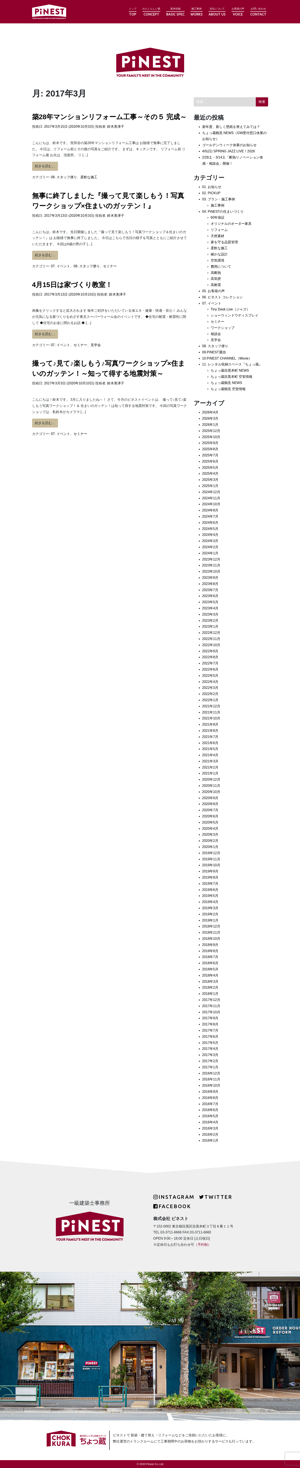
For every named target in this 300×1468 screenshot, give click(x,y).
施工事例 (197, 12)
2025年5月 (210, 467)
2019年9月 (210, 871)
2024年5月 (210, 529)
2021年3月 (210, 761)
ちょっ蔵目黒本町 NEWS (230, 370)
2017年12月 (211, 1000)
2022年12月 (211, 632)
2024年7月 (210, 516)
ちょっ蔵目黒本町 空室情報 (231, 376)
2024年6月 (210, 522)
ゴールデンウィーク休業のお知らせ (229, 145)
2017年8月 (210, 1024)
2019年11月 (211, 859)
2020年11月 (211, 785)
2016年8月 (210, 1098)
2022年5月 (210, 675)
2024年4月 (210, 535)
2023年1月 (210, 626)
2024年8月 (210, 510)
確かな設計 (219, 254)
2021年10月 (211, 718)
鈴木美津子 (115, 126)
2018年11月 (211, 932)
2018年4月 (210, 975)
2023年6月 (210, 596)
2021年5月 (210, 749)
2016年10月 (211, 1085)
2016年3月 (210, 1128)
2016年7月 (210, 1104)
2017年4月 (210, 1048)
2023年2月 (210, 620)
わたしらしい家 (151, 12)
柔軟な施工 (88, 177)
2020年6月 (210, 816)
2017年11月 (211, 1006)
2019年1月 (210, 920)
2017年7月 (210, 1030)
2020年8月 (210, 804)
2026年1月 (210, 424)
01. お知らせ (212, 187)
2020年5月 (210, 822)
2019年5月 (210, 896)
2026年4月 (210, 412)
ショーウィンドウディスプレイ (234, 315)
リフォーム (219, 230)
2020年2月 (210, 840)
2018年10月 (211, 938)
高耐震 (216, 285)
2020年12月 (211, 779)
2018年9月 (210, 945)
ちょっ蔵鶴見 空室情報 (228, 389)
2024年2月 (210, 547)
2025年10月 (211, 437)
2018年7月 (210, 957)
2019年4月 (210, 902)
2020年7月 (210, 810)
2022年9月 (210, 651)
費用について (221, 266)
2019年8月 (210, 877)
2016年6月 (210, 1110)
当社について (217, 12)
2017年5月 (210, 1043)
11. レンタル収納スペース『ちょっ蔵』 (232, 364)
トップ (132, 12)
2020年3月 (210, 834)
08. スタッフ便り (64, 177)
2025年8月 (210, 449)
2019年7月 (210, 883)
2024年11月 (211, 498)
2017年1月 (210, 1067)
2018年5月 (210, 969)
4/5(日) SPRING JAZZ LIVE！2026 (228, 151)
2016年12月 (211, 1073)
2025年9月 (210, 443)
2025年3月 (210, 479)
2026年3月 (210, 418)
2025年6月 (210, 461)
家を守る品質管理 (224, 242)
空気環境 (217, 260)
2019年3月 (210, 908)
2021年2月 (210, 767)
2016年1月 (210, 1140)
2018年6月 (210, 963)
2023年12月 (211, 559)
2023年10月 (211, 571)
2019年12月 (211, 853)
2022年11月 (211, 639)
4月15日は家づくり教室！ (72, 285)
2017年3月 (210, 1055)
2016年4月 (210, 1122)
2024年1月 (210, 553)
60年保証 (218, 217)
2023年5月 (210, 602)
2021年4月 (210, 755)
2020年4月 (210, 828)
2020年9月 (210, 798)
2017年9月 (210, 1018)
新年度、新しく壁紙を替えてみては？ (231, 127)
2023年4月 (210, 608)
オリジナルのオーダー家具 (231, 223)
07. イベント (60, 266)
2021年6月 (210, 743)
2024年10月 (211, 504)
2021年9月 (210, 724)
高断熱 (216, 273)
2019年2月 (210, 914)
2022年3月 (210, 687)
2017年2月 (210, 1061)
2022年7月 (210, 663)
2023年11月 (211, 565)
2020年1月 (210, 847)
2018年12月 (211, 926)
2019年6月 (210, 890)
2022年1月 (210, 700)
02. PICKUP (211, 193)
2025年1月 (210, 486)
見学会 (96, 345)
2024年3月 (210, 541)
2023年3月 (210, 614)
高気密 (216, 278)
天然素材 (217, 236)
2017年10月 (211, 1012)
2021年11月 (211, 712)
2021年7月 (210, 737)
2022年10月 (211, 645)
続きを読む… (46, 165)
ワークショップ (223, 328)
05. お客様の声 (213, 291)
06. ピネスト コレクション (222, 297)
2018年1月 (210, 993)
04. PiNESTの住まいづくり (223, 211)
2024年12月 (211, 492)
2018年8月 (210, 951)
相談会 (216, 334)
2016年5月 (210, 1116)
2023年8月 (210, 584)
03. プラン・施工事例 (218, 199)
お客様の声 (238, 12)
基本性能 (175, 12)
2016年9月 (210, 1091)
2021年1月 (210, 773)
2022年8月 (210, 657)
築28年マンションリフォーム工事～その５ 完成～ (109, 117)
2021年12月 (211, 706)
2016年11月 (211, 1079)
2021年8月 (210, 730)
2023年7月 (210, 590)
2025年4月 (210, 473)
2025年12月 (211, 431)
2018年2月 (210, 987)
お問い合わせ (258, 12)
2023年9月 (210, 577)
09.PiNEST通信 (214, 352)
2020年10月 (211, 792)
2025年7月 (210, 455)
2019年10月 (211, 865)
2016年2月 (210, 1134)
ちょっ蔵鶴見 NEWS (226, 383)
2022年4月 (210, 682)
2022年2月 (210, 694)
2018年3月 (210, 981)
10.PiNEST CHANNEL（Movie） (227, 358)
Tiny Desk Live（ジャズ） (230, 309)
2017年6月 (210, 1036)
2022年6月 (210, 669)
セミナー (110, 266)
